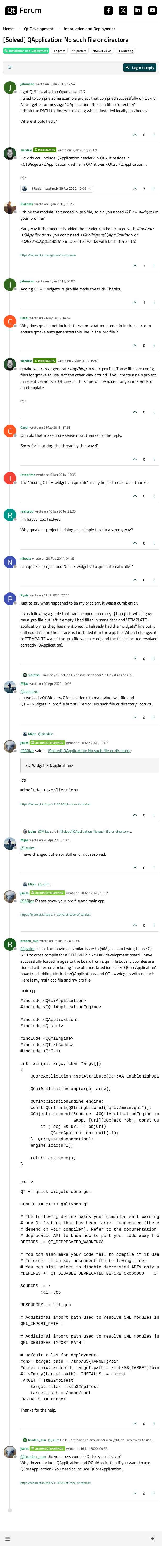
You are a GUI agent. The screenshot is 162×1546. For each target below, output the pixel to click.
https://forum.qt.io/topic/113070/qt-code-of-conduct (55, 804)
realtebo (26, 511)
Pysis (24, 595)
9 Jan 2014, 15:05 (63, 474)
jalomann (27, 84)
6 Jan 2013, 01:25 (61, 204)
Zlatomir (26, 204)
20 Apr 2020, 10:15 (57, 840)
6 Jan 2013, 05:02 (62, 281)
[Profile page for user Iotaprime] (10, 478)
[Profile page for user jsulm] (10, 746)
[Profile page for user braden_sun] (10, 944)
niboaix (25, 558)
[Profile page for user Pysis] (10, 598)
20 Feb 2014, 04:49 (60, 558)
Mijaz (24, 683)
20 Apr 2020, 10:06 (57, 683)
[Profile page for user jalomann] (10, 87)
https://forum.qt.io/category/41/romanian (48, 254)
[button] (7, 1538)
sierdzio (26, 150)
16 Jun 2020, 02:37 (67, 940)
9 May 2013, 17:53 (57, 427)
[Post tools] (154, 135)
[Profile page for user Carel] (10, 321)
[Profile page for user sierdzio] (10, 153)
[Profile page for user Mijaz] (10, 687)
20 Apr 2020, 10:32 (94, 893)
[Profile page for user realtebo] (10, 515)
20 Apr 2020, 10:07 (94, 742)
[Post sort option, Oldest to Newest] (10, 67)
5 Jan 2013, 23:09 (84, 150)
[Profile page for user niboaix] (10, 562)
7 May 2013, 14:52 (57, 317)
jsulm (24, 742)
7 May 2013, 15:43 (85, 360)
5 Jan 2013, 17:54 (62, 84)
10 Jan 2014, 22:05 (62, 511)
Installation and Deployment (26, 50)
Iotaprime (27, 474)
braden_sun (29, 940)
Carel (24, 317)
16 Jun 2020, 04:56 (93, 1448)
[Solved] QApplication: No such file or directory (89, 750)
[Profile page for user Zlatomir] (10, 207)
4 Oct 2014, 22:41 (56, 595)
